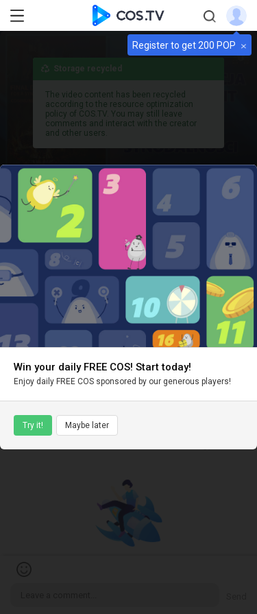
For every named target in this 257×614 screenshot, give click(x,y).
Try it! (33, 425)
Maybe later (87, 425)
